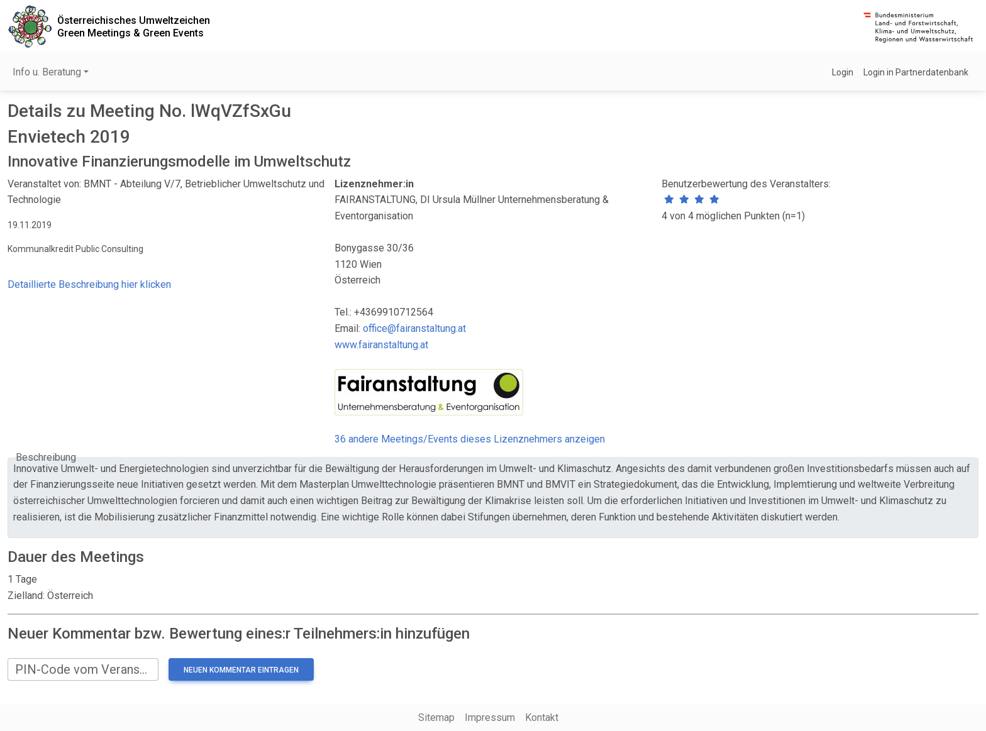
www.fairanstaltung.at (381, 345)
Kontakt (541, 717)
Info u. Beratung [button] (47, 72)
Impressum (490, 717)
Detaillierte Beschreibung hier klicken (89, 284)
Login (842, 72)
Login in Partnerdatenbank (915, 72)
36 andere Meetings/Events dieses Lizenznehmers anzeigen (470, 439)
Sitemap (436, 717)
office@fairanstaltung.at (414, 328)
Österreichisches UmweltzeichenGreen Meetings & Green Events (133, 26)
